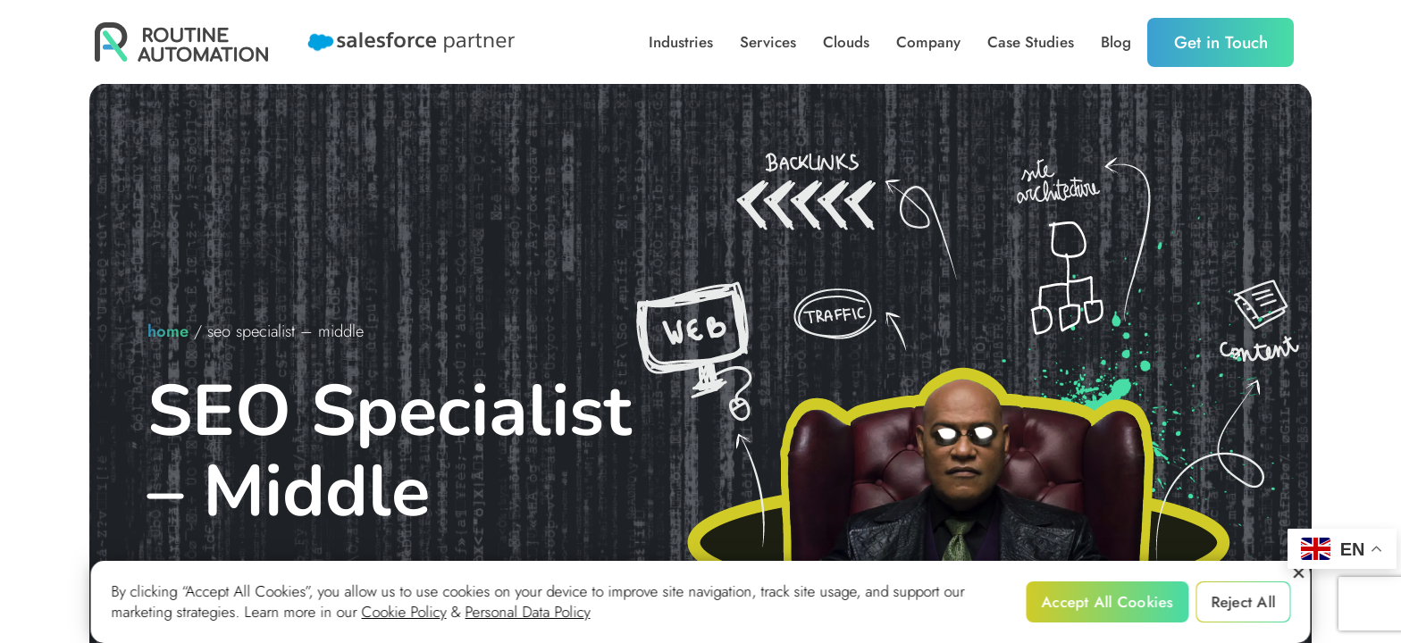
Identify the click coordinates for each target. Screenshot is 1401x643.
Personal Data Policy (528, 612)
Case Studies (1030, 42)
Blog (1116, 42)
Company (928, 42)
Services (768, 42)
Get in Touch (1221, 42)
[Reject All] (1298, 573)
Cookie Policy (404, 612)
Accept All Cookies (1108, 602)
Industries (681, 42)
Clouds (846, 42)
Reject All (1243, 602)
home (168, 331)
